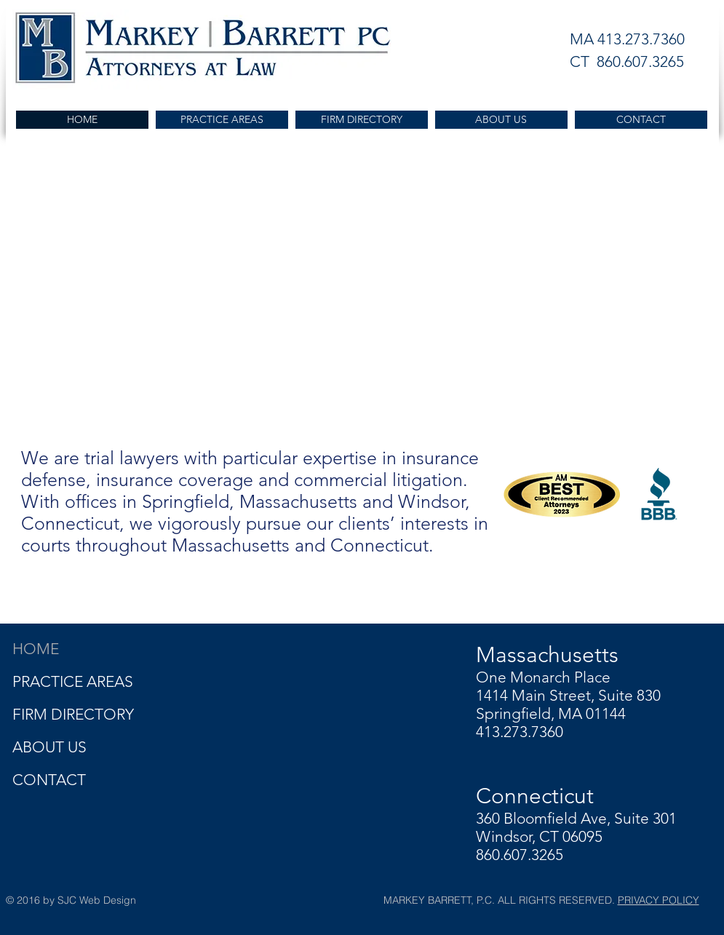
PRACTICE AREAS (72, 681)
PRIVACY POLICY (658, 900)
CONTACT (49, 780)
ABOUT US (49, 747)
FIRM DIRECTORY (73, 714)
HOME (35, 649)
